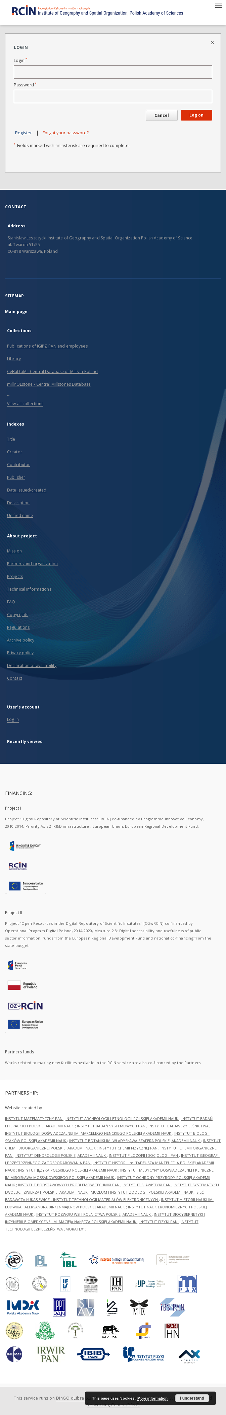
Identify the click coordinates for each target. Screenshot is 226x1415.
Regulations (18, 627)
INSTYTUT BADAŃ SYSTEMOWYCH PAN (111, 1125)
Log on (196, 115)
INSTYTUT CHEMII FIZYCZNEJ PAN (129, 1147)
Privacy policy (20, 653)
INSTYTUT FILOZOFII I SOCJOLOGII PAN (144, 1155)
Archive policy (20, 640)
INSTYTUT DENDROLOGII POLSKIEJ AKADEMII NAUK (61, 1155)
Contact (14, 678)
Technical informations (29, 589)
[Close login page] (213, 42)
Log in (13, 719)
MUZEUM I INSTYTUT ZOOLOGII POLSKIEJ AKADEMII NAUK (142, 1192)
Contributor (18, 464)
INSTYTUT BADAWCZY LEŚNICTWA (179, 1125)
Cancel (161, 115)
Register (23, 133)
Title (11, 439)
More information (152, 1398)
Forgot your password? (66, 133)
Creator (14, 452)
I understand (192, 1398)
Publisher (16, 477)
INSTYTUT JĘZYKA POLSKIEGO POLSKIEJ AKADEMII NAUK (68, 1170)
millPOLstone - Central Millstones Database (49, 384)
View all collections (25, 403)
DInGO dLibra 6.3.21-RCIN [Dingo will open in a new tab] (82, 1398)
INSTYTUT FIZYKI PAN (159, 1221)
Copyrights (17, 614)
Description (18, 503)
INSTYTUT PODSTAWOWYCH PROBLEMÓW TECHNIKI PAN (69, 1184)
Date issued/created (26, 490)
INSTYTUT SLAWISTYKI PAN (147, 1184)
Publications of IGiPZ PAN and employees (47, 346)
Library (14, 359)
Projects (15, 576)
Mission (14, 551)
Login (20, 60)
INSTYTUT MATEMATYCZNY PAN (34, 1118)
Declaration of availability (31, 665)
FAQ (11, 602)
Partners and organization (32, 564)
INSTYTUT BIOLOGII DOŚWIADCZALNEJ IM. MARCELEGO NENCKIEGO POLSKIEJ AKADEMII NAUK (88, 1133)
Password (25, 85)
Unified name (20, 515)
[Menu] (218, 5)
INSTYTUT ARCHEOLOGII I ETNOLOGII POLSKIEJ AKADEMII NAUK (122, 1118)
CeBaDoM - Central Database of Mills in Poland (52, 371)
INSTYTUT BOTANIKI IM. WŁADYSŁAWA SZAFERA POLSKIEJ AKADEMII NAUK (135, 1140)
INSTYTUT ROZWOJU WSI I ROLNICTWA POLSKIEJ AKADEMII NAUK (94, 1214)
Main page (16, 311)
